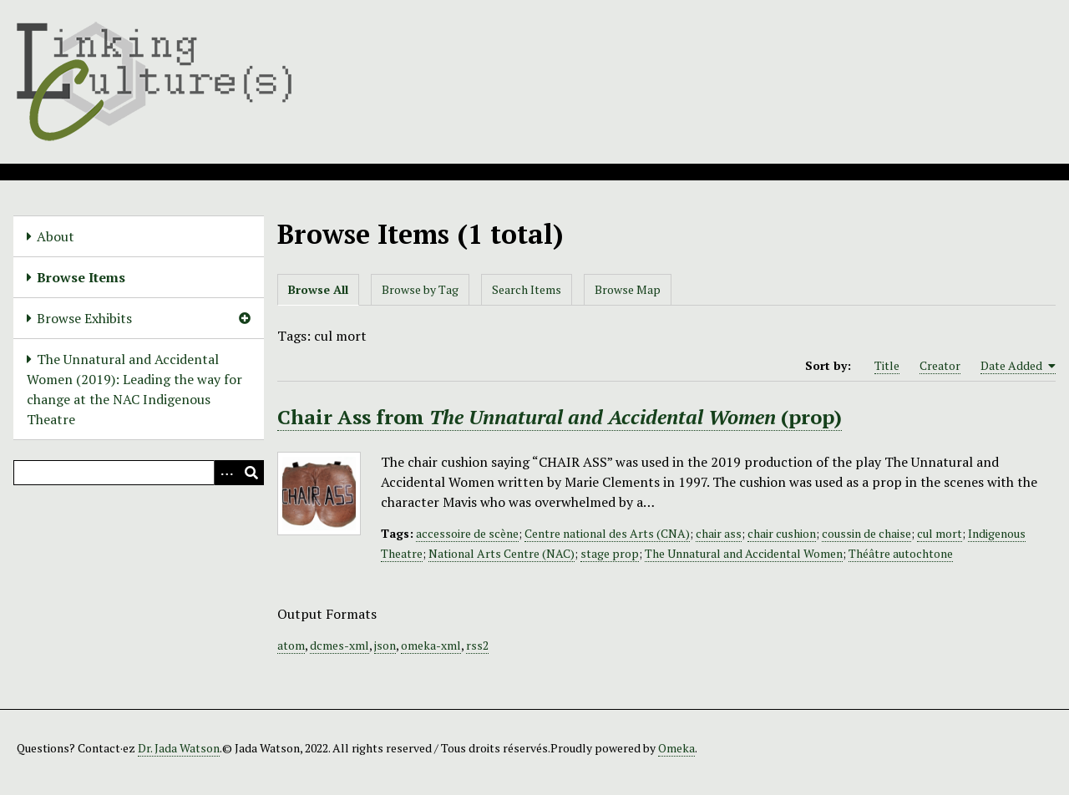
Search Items (526, 289)
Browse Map (628, 289)
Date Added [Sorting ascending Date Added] (1018, 365)
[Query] (138, 472)
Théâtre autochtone (901, 553)
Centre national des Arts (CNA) (607, 533)
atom (291, 645)
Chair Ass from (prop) (559, 416)
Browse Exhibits (84, 318)
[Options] (226, 472)
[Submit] (251, 472)
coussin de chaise (866, 533)
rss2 (477, 645)
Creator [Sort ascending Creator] (940, 365)
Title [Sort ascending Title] (886, 365)
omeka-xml (431, 645)
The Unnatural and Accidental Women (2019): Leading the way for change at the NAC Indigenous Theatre (134, 389)
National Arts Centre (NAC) (501, 553)
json (385, 645)
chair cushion (781, 533)
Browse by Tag (420, 289)
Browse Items (81, 277)
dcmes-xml (339, 645)
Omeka (676, 748)
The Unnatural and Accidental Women (744, 553)
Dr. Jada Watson (179, 748)
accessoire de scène (467, 533)
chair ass (719, 533)
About (55, 236)
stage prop (609, 553)
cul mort (939, 533)
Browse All (318, 289)
